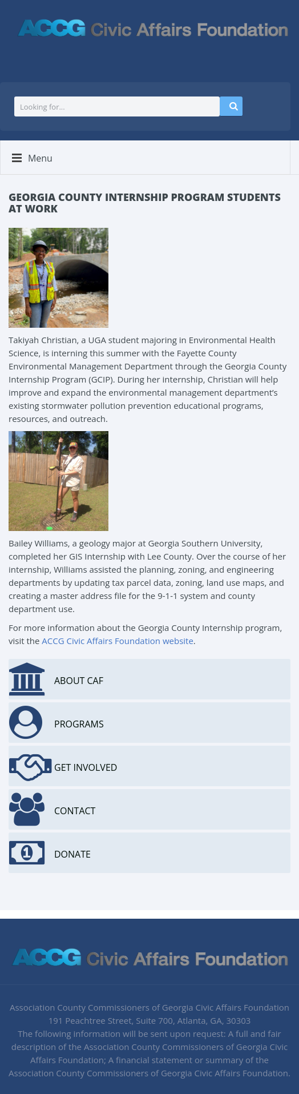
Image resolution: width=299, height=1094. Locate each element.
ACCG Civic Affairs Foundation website (117, 640)
